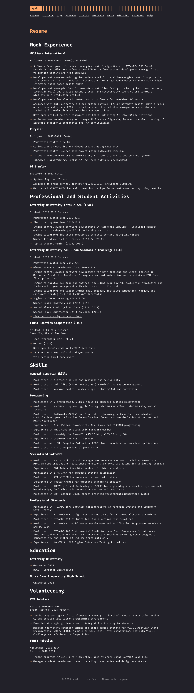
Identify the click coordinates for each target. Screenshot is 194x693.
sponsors (138, 15)
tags (60, 15)
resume (34, 15)
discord (84, 15)
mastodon (98, 15)
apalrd (76, 679)
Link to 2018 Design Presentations (57, 316)
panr (125, 679)
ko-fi (110, 15)
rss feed (91, 679)
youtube (70, 15)
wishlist (123, 15)
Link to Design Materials (83, 294)
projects (48, 15)
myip (150, 15)
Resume (38, 31)
